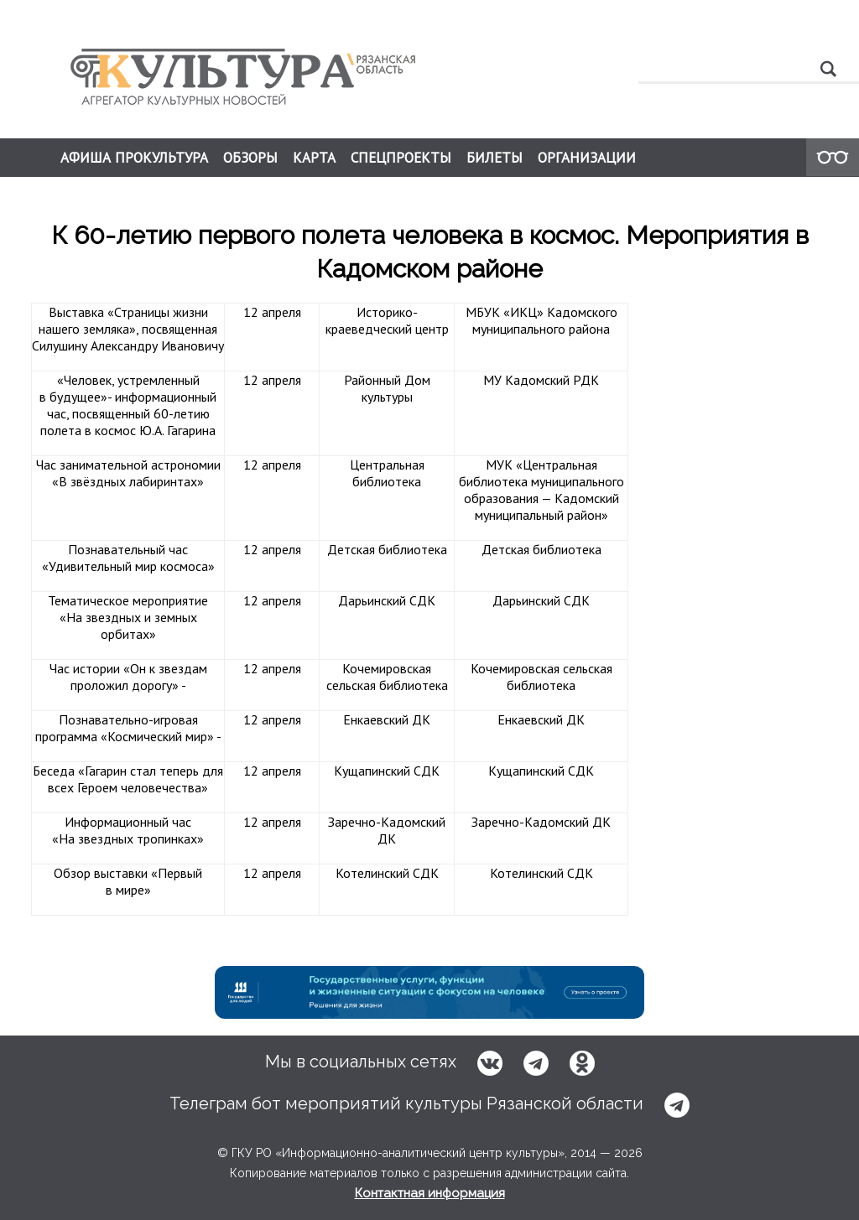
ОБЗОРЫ (250, 157)
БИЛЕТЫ (494, 157)
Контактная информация (430, 1193)
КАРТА (314, 157)
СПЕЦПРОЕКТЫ (401, 157)
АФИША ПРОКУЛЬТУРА (134, 157)
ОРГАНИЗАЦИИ (587, 157)
